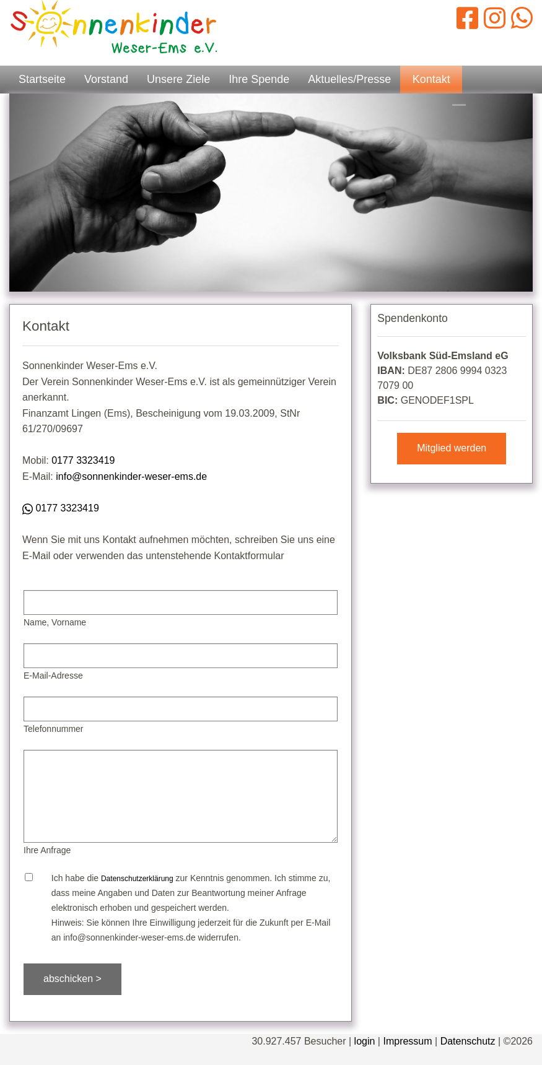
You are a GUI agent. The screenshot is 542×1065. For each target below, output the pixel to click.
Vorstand (106, 79)
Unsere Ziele (178, 79)
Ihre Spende (259, 79)
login (364, 1041)
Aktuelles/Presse (349, 79)
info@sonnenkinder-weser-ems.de (131, 476)
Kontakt (431, 79)
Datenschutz (468, 1041)
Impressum (407, 1041)
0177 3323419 (83, 460)
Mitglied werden (451, 448)
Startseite (42, 79)
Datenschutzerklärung (137, 878)
